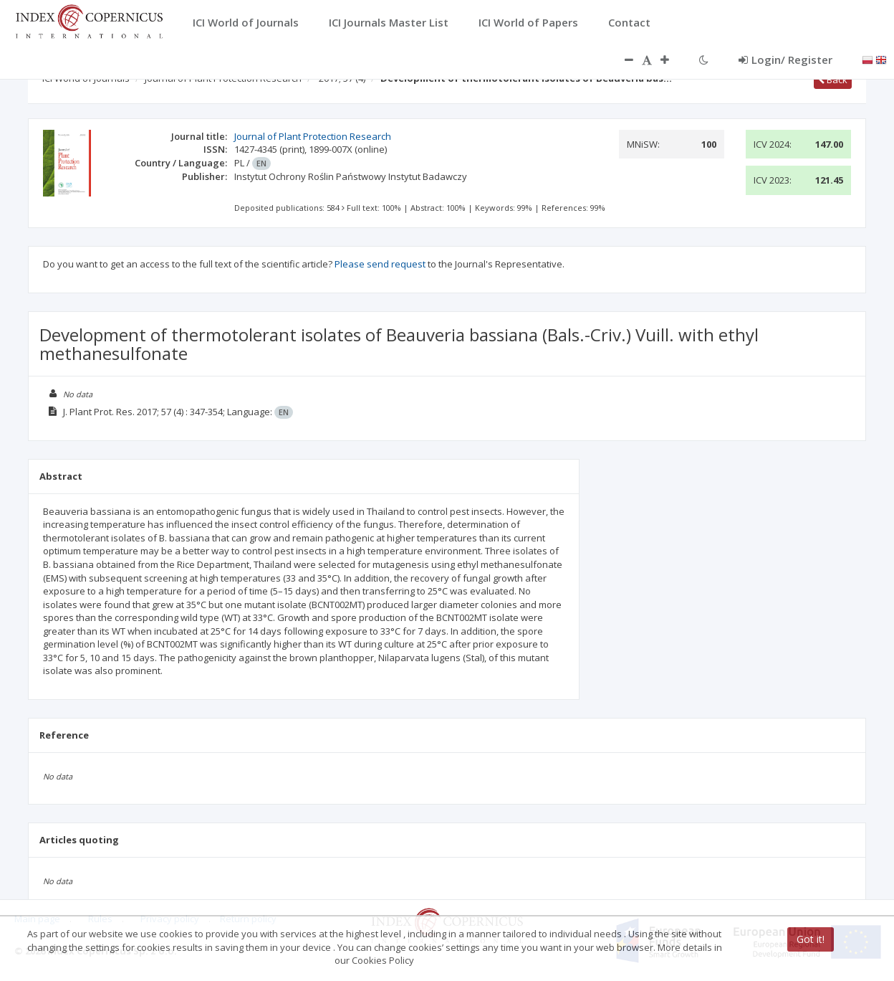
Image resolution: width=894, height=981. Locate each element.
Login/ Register (785, 59)
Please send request (380, 263)
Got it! (811, 939)
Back (832, 79)
